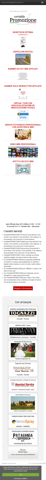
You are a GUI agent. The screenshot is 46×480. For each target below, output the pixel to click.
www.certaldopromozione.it (12, 2)
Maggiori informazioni (23, 288)
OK (21, 474)
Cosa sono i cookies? (20, 478)
